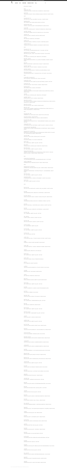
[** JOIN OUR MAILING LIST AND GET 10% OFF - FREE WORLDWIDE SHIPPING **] (33, 0)
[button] (45, 2)
